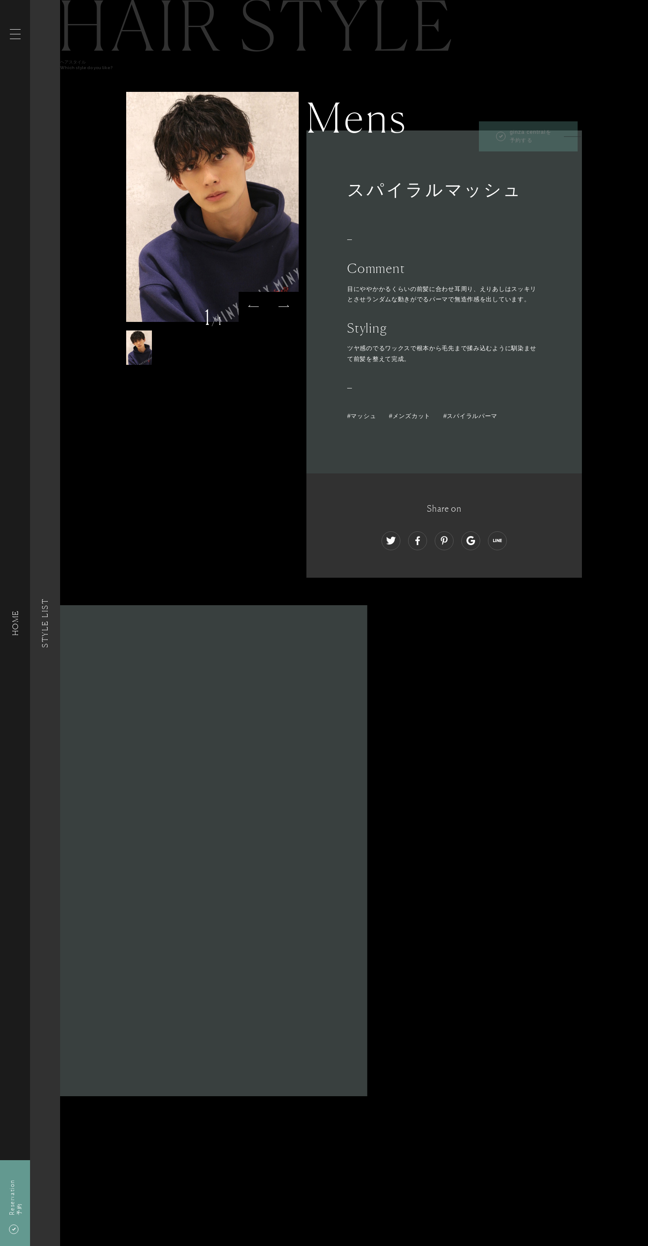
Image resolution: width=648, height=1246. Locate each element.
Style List (45, 623)
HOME (15, 623)
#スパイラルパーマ (470, 415)
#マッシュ (361, 415)
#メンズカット (409, 415)
